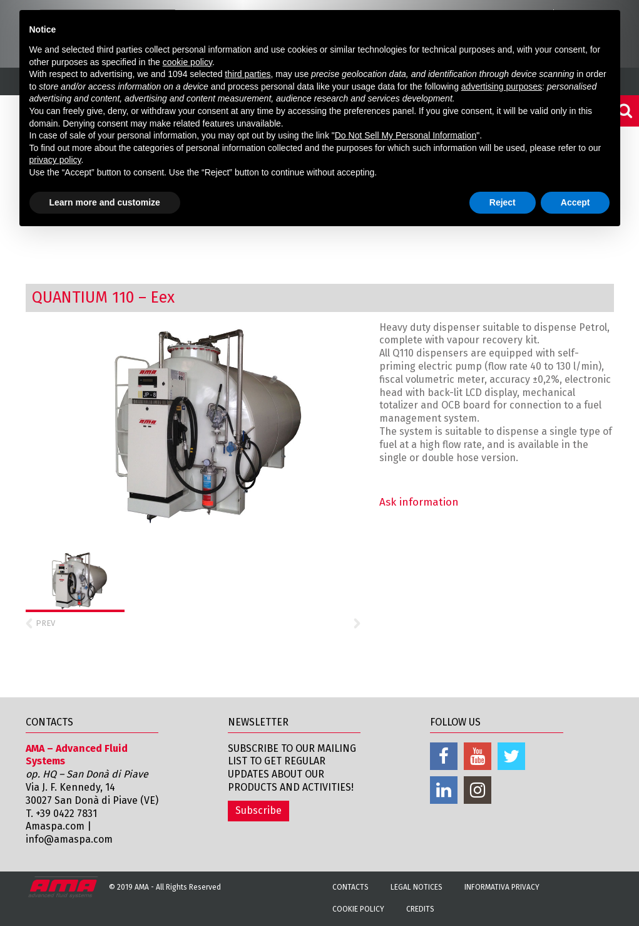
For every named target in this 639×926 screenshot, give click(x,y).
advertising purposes (501, 86)
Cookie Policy (358, 909)
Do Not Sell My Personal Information (405, 135)
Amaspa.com (55, 826)
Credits (420, 909)
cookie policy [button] (187, 62)
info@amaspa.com (69, 839)
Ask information (419, 502)
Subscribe (258, 810)
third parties (247, 74)
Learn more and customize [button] (104, 202)
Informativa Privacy (501, 887)
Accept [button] (575, 202)
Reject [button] (502, 202)
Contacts (350, 887)
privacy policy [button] (55, 160)
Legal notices (416, 887)
